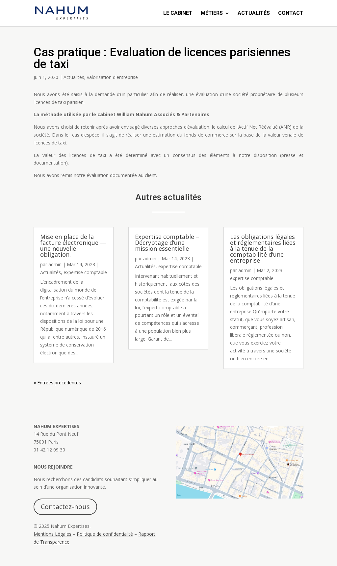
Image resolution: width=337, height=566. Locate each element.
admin (55, 264)
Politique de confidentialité (105, 534)
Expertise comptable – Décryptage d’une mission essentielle (167, 242)
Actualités (254, 13)
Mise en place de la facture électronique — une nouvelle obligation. (73, 245)
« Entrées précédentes (57, 382)
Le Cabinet (178, 13)
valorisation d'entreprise (112, 77)
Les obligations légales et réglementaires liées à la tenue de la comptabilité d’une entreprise (263, 248)
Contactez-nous (65, 506)
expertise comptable (85, 272)
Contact (290, 13)
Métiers (212, 13)
